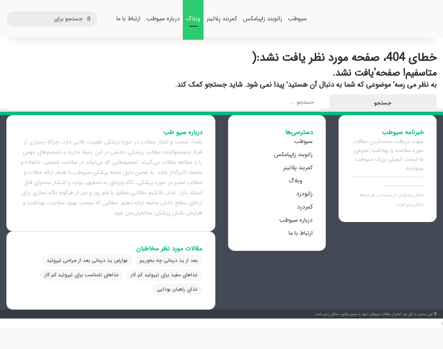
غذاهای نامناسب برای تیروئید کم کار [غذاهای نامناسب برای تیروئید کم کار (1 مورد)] (81, 275)
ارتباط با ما (128, 18)
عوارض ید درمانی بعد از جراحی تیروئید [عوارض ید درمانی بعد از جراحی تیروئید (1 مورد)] (87, 260)
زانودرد (304, 193)
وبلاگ (193, 18)
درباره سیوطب (163, 18)
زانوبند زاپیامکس (262, 18)
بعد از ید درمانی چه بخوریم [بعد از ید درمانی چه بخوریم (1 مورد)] (169, 260)
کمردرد (305, 207)
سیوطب (297, 18)
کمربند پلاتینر (221, 18)
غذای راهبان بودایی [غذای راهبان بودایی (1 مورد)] (177, 289)
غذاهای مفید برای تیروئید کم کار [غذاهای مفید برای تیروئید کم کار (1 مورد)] (164, 275)
